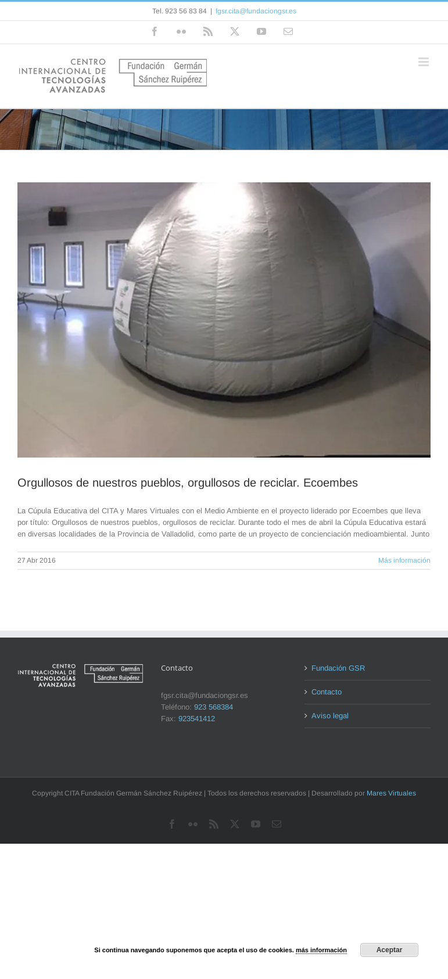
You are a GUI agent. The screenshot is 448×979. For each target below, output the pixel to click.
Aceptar (390, 950)
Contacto (326, 692)
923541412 (196, 718)
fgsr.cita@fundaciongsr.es (256, 11)
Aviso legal (330, 715)
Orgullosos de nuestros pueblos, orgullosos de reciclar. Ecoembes (187, 482)
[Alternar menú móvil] (424, 62)
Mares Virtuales (391, 793)
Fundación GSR (338, 668)
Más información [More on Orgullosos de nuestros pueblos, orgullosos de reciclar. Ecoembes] (404, 560)
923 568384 (213, 707)
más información (321, 949)
